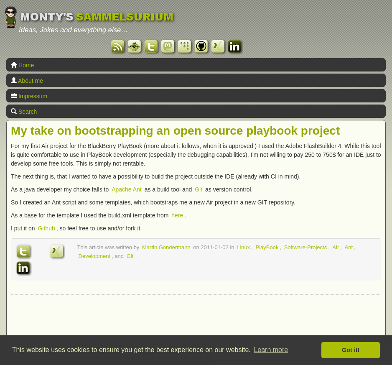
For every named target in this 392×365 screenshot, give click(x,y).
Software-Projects (305, 247)
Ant (349, 247)
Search (24, 111)
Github (46, 228)
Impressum (29, 96)
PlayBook (266, 247)
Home (22, 65)
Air (335, 247)
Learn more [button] (271, 349)
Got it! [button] (350, 350)
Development (95, 256)
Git (198, 189)
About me (27, 80)
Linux (243, 247)
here (177, 215)
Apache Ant (127, 189)
